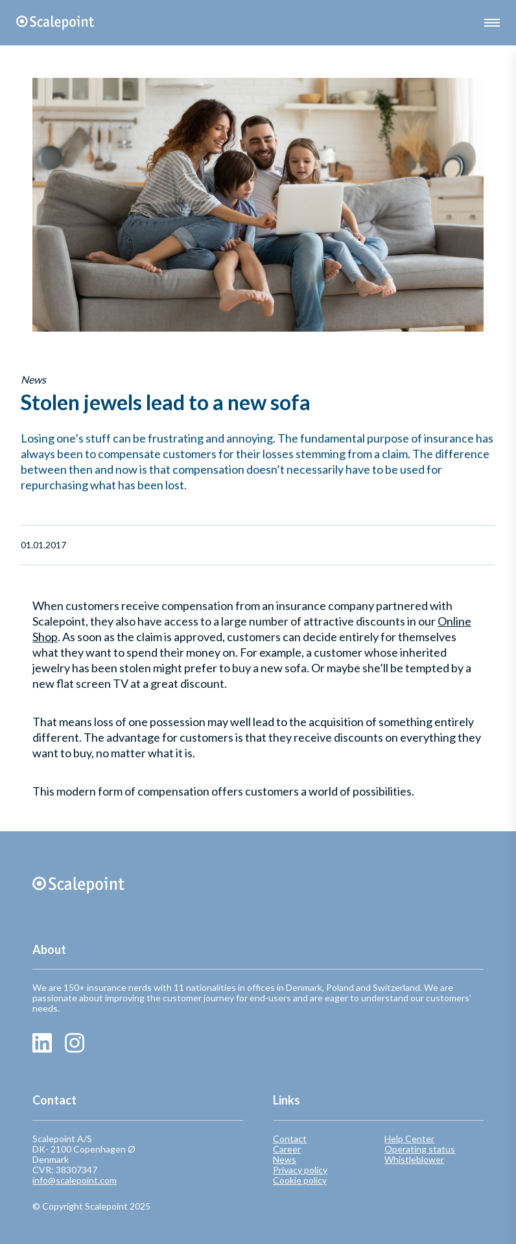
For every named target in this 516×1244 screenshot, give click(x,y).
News (284, 1159)
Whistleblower (414, 1159)
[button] (492, 22)
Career (287, 1149)
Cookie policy (300, 1180)
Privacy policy (300, 1170)
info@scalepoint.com (74, 1180)
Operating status (419, 1149)
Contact (290, 1139)
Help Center (409, 1139)
